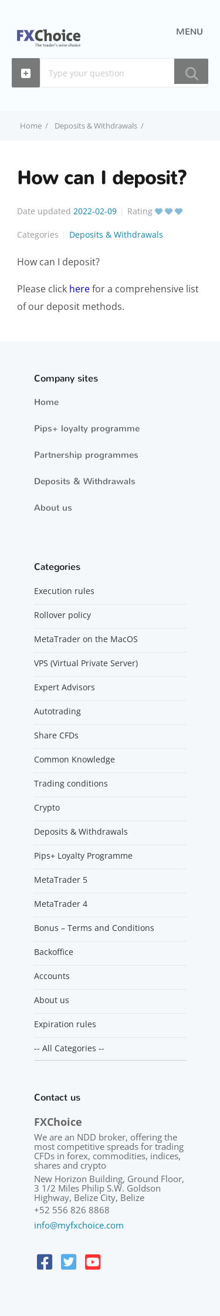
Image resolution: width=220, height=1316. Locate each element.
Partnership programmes (86, 455)
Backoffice (53, 952)
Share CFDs (56, 735)
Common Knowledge (74, 759)
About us (53, 508)
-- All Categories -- (69, 1048)
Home (46, 402)
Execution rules (64, 591)
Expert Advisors (64, 687)
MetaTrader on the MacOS (86, 639)
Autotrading (57, 711)
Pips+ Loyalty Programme (83, 856)
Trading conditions (71, 783)
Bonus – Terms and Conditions (94, 928)
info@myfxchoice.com (79, 1225)
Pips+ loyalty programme (87, 428)
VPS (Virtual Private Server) (86, 663)
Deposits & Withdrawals (96, 125)
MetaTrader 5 (60, 880)
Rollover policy (62, 615)
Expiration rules (65, 1024)
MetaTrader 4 (60, 904)
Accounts (52, 976)
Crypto (47, 807)
